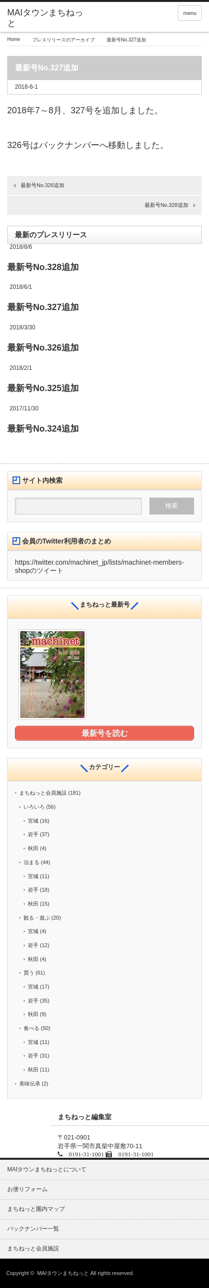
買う (29, 973)
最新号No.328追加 (166, 205)
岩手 (33, 834)
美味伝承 (29, 1083)
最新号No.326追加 (42, 185)
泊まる (31, 862)
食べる (31, 1028)
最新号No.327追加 (43, 307)
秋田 (33, 848)
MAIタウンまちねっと (63, 1273)
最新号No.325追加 (43, 388)
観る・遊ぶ (37, 918)
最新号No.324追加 (43, 429)
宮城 (33, 821)
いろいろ (34, 807)
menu (190, 13)
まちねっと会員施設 (43, 793)
